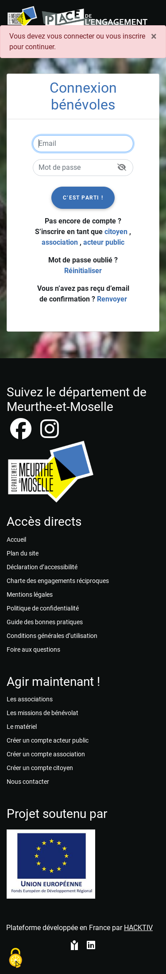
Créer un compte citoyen (40, 767)
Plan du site (23, 553)
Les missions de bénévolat (42, 712)
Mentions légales (30, 594)
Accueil (16, 539)
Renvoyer (112, 299)
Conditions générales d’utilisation (52, 635)
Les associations (30, 699)
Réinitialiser (83, 270)
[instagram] (49, 434)
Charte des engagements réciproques (58, 580)
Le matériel (22, 726)
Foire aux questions (33, 649)
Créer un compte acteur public (48, 740)
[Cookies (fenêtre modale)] (15, 958)
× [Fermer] (154, 36)
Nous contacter (28, 781)
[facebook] (22, 434)
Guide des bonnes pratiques (45, 622)
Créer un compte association (46, 754)
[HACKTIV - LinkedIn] (91, 946)
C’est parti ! (83, 198)
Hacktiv (138, 927)
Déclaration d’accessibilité (42, 567)
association (60, 242)
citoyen (115, 231)
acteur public (103, 242)
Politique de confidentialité (43, 608)
